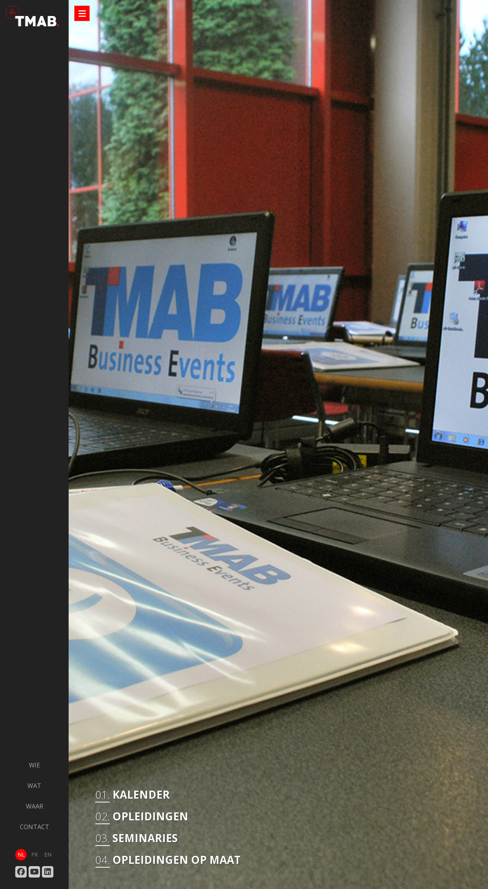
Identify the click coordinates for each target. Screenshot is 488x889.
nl (21, 854)
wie (34, 765)
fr (34, 854)
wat (34, 785)
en (47, 854)
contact (34, 827)
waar (34, 806)
